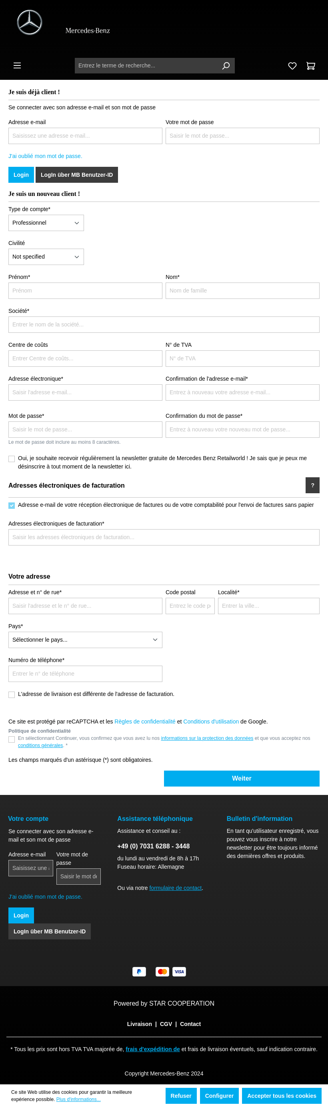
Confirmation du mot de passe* (204, 416)
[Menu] (17, 65)
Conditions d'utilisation (211, 721)
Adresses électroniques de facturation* (56, 523)
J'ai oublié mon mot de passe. (45, 156)
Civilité (16, 243)
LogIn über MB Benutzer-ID (77, 175)
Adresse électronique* (35, 379)
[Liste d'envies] (292, 65)
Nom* (173, 277)
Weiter (242, 778)
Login (21, 175)
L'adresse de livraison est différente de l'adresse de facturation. (96, 694)
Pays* (15, 626)
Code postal (181, 592)
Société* (18, 311)
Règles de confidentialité (145, 721)
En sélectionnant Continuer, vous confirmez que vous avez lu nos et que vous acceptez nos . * (164, 741)
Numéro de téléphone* (36, 660)
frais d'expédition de (153, 1049)
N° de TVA (179, 345)
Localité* (229, 592)
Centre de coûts (28, 345)
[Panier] (311, 65)
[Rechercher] (225, 65)
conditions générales (40, 745)
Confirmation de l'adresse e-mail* (207, 379)
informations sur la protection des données (207, 738)
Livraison (139, 1024)
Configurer (219, 1096)
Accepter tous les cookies (281, 1096)
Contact (190, 1024)
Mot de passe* (26, 416)
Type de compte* (29, 209)
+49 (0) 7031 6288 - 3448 (153, 846)
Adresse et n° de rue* (35, 592)
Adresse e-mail (27, 122)
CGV (166, 1024)
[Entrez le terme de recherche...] (146, 65)
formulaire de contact (175, 888)
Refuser (181, 1096)
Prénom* (19, 277)
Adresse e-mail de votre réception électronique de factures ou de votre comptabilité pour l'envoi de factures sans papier (166, 505)
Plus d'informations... (78, 1099)
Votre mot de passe (190, 122)
